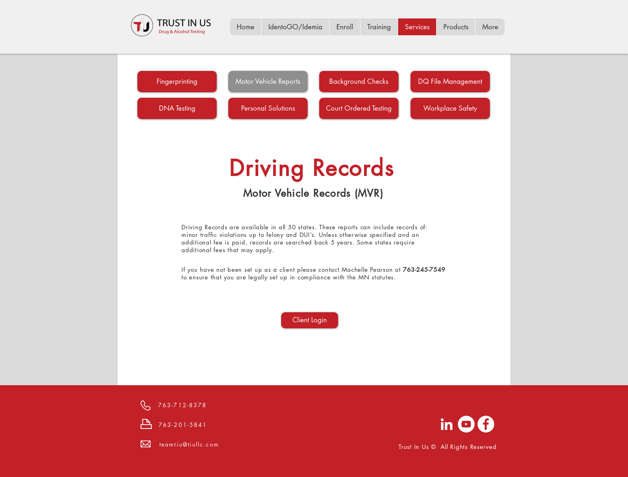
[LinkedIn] (446, 424)
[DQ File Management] (450, 81)
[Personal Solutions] (268, 108)
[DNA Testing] (177, 108)
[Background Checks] (359, 81)
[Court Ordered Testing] (359, 108)
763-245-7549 (424, 269)
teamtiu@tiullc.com (189, 444)
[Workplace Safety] (450, 108)
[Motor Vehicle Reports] (268, 81)
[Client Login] (309, 320)
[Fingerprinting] (177, 81)
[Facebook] (485, 424)
